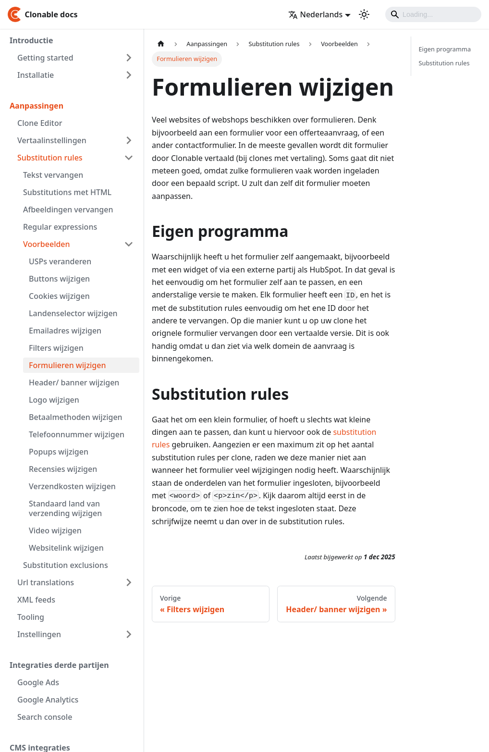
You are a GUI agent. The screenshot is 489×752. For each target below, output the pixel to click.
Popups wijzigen (58, 451)
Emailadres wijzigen (65, 330)
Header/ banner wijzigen (74, 382)
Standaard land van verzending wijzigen (65, 508)
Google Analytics (47, 699)
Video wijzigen (55, 530)
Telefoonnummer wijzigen (76, 434)
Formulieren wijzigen (67, 365)
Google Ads (38, 682)
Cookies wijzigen (59, 296)
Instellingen (39, 634)
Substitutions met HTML (67, 192)
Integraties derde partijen (59, 665)
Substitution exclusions (65, 565)
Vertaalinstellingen (51, 140)
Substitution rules (50, 157)
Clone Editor (39, 123)
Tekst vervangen (53, 175)
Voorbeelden (46, 244)
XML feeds (36, 599)
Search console (44, 717)
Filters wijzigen (56, 348)
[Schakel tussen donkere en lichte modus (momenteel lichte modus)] (364, 14)
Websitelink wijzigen (66, 547)
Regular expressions (60, 227)
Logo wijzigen (54, 399)
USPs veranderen (60, 261)
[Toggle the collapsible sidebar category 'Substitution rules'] (128, 157)
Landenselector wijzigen (73, 313)
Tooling (30, 617)
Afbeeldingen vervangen (68, 209)
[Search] (433, 14)
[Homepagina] (161, 44)
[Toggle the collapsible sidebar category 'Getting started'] (128, 57)
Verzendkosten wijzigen (72, 486)
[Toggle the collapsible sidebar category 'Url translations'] (128, 582)
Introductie (31, 40)
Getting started (45, 57)
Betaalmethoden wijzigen (75, 417)
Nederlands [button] (315, 14)
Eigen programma (445, 49)
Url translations (45, 582)
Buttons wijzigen (59, 278)
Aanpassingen (36, 105)
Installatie (35, 75)
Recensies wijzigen (63, 469)
